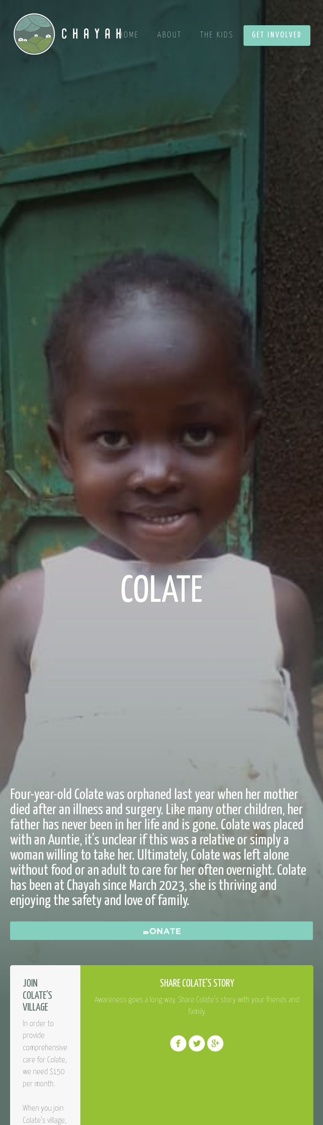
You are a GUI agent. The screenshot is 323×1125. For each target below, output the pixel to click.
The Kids (216, 35)
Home (129, 35)
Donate (162, 931)
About (169, 35)
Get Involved (277, 35)
